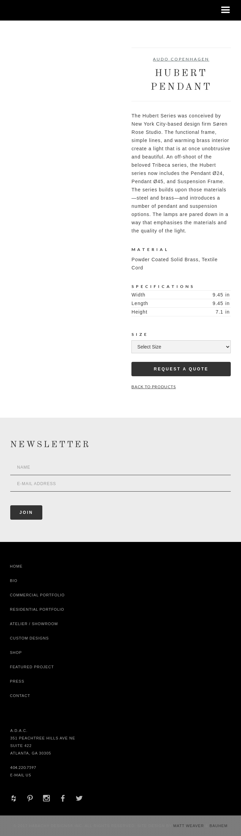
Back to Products (153, 386)
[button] (225, 10)
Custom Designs (29, 638)
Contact (20, 696)
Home (16, 566)
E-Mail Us (20, 775)
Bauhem (218, 826)
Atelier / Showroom (34, 624)
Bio (13, 581)
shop (16, 652)
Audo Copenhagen (181, 59)
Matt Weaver (189, 826)
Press (17, 681)
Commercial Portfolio (37, 595)
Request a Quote (181, 369)
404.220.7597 (23, 767)
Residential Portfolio (37, 609)
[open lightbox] (35, 78)
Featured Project (32, 667)
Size (139, 334)
